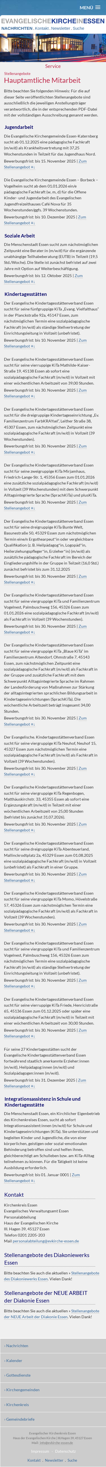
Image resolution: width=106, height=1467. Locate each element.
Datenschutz (65, 1451)
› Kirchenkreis (16, 1404)
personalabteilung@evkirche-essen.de (46, 1241)
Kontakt (42, 28)
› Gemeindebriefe (19, 1419)
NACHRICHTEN (17, 28)
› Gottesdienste (17, 1375)
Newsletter (60, 28)
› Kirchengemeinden (22, 1389)
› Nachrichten (16, 1345)
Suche (78, 28)
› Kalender (13, 1360)
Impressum (40, 1451)
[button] (90, 7)
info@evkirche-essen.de (56, 1443)
